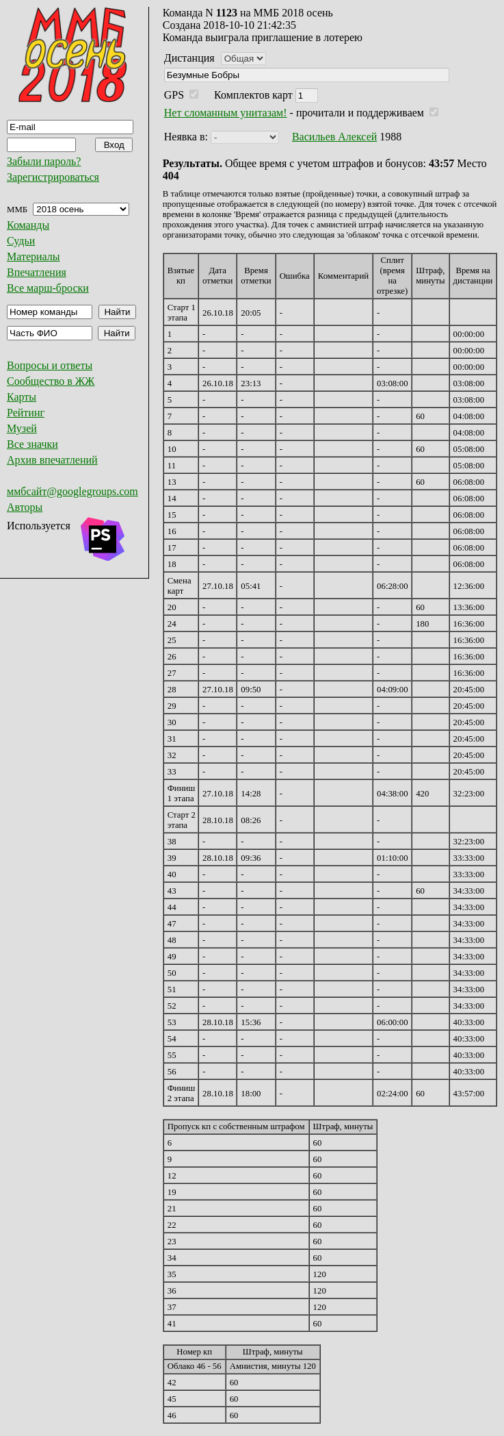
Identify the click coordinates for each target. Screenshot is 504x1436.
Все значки (32, 444)
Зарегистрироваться (53, 177)
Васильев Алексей (334, 136)
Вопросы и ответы (49, 365)
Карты (21, 397)
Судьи (21, 241)
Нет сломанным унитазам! (225, 112)
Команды (28, 225)
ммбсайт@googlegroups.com (72, 491)
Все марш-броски (48, 288)
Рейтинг (25, 412)
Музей (22, 428)
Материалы (33, 256)
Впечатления (36, 272)
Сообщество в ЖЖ (50, 381)
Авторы (24, 507)
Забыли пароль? (44, 161)
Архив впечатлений (52, 460)
